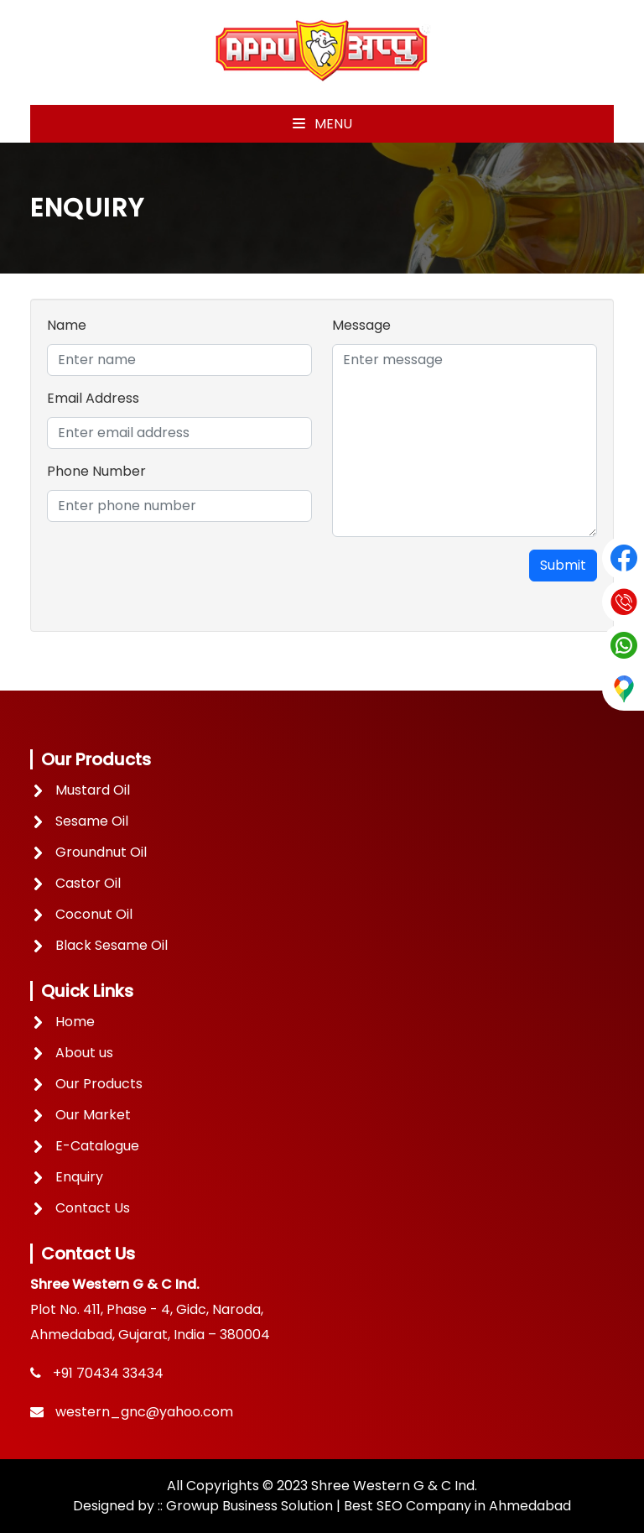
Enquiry (79, 1176)
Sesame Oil (91, 821)
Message (361, 325)
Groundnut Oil (101, 852)
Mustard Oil (92, 790)
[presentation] (174, 582)
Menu (322, 123)
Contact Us (92, 1208)
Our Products (99, 1083)
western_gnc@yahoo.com (144, 1411)
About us (84, 1052)
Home (75, 1021)
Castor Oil (88, 883)
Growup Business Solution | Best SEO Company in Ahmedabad (368, 1505)
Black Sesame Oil (111, 945)
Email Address (93, 398)
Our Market (93, 1114)
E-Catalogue (97, 1145)
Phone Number (96, 471)
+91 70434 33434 (108, 1373)
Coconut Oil (93, 914)
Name (66, 325)
